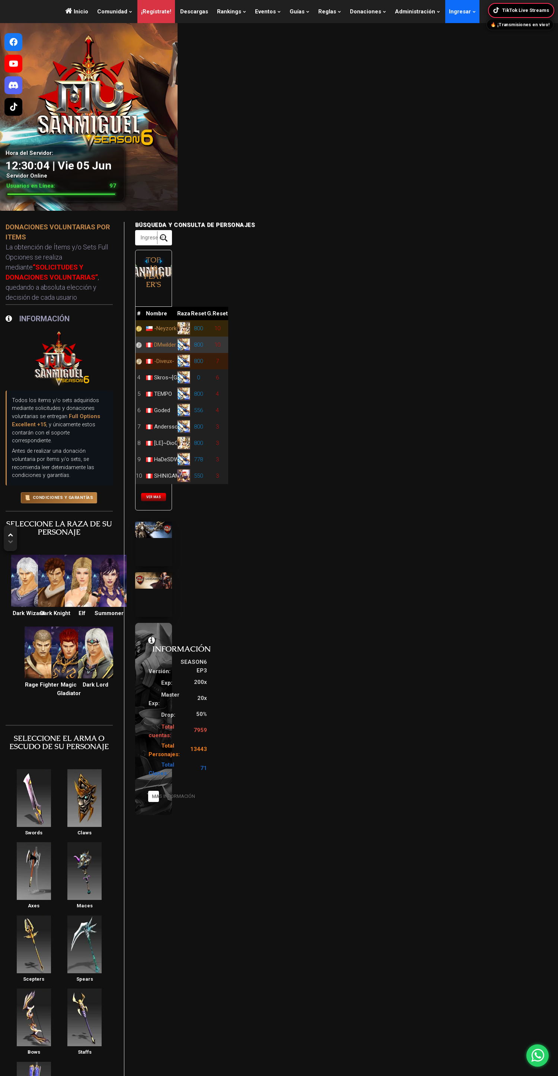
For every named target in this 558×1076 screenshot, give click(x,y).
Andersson (411, 405)
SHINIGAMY (412, 454)
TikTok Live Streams (520, 10)
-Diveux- (408, 339)
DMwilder (409, 323)
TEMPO (406, 372)
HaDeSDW (410, 437)
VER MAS (433, 476)
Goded (406, 388)
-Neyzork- (410, 306)
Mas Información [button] (433, 736)
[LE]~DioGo (411, 421)
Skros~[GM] (412, 356)
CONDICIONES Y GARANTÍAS (208, 401)
